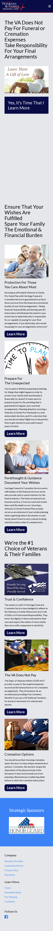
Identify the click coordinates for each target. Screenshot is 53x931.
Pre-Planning (11, 897)
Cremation (10, 901)
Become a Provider (14, 861)
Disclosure (10, 874)
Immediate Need (13, 892)
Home (8, 887)
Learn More (16, 334)
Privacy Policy (11, 870)
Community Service (14, 865)
